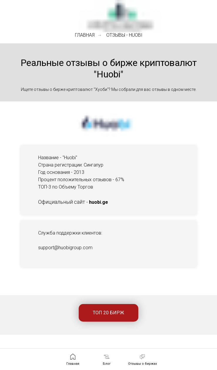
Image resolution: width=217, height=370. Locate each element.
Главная (85, 35)
